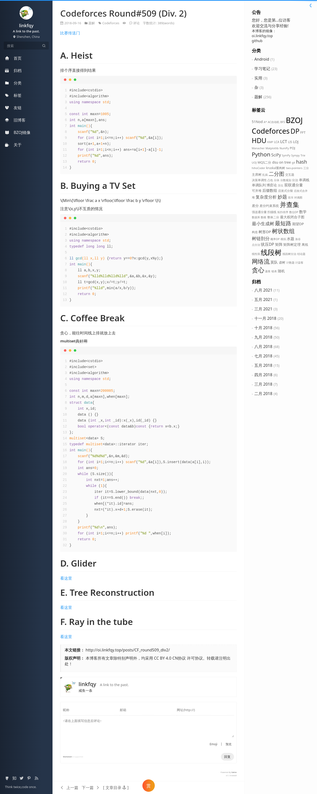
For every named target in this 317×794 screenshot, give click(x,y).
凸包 (270, 180)
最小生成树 (263, 223)
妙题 (282, 196)
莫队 (274, 262)
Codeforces (271, 131)
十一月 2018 (265, 318)
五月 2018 (263, 365)
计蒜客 (299, 262)
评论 (136, 23)
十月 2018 (263, 327)
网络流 (261, 261)
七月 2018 (263, 356)
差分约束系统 (269, 205)
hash (301, 161)
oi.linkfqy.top (262, 35)
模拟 (283, 239)
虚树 (282, 262)
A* (265, 122)
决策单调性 (259, 180)
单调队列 (259, 185)
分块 (276, 180)
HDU (259, 140)
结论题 (301, 254)
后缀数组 (269, 190)
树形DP (265, 231)
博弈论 (271, 185)
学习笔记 (262, 68)
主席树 (257, 174)
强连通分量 (259, 212)
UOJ (254, 162)
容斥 (290, 197)
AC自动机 (273, 122)
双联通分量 (293, 184)
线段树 (271, 252)
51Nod (257, 121)
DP (295, 131)
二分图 (276, 173)
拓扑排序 (282, 212)
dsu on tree (281, 162)
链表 (274, 271)
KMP (270, 142)
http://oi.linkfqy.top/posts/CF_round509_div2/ (128, 650)
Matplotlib (272, 148)
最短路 (283, 223)
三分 (306, 168)
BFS (282, 122)
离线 (305, 244)
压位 (280, 185)
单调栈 (304, 179)
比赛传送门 (70, 33)
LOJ (295, 141)
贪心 (258, 270)
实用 (258, 78)
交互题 (289, 175)
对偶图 (298, 197)
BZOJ (294, 120)
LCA (276, 142)
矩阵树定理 (292, 244)
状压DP (267, 244)
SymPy (286, 155)
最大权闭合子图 (292, 217)
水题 (290, 238)
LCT (283, 141)
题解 (258, 96)
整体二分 (273, 217)
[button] (116, 788)
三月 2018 (263, 384)
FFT (303, 132)
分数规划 (285, 180)
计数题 (290, 262)
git (293, 162)
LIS (290, 142)
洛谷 (298, 239)
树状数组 (283, 231)
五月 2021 (263, 299)
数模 (263, 217)
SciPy (276, 155)
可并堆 (257, 190)
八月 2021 (263, 290)
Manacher (258, 148)
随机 (281, 271)
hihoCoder (258, 168)
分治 (295, 180)
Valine (234, 772)
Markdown (67, 756)
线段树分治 (289, 254)
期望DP (298, 224)
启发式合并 (301, 191)
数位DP (293, 212)
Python (261, 154)
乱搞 (265, 174)
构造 (255, 232)
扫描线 (271, 212)
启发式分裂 (285, 191)
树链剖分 (261, 238)
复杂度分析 (266, 197)
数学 (303, 211)
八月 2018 (263, 346)
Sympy (295, 155)
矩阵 (279, 244)
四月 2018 (263, 374)
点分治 (256, 245)
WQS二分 (264, 162)
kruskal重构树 (275, 168)
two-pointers (294, 168)
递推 (267, 271)
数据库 (256, 217)
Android (261, 59)
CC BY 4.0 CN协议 (170, 658)
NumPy (284, 148)
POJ (292, 148)
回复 (227, 756)
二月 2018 (263, 393)
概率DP (275, 239)
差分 (255, 205)
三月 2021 (263, 309)
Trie (303, 155)
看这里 (66, 578)
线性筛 (256, 254)
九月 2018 (263, 337)
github (257, 40)
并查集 (289, 204)
